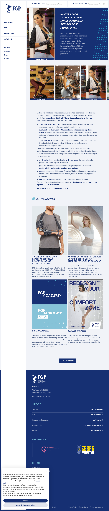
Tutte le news (68, 361)
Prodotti (8, 22)
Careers (7, 51)
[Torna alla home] (13, 8)
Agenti (34, 475)
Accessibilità (37, 481)
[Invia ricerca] (29, 4)
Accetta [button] (25, 500)
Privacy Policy (72, 507)
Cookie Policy (83, 507)
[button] (46, 471)
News (6, 55)
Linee (6, 28)
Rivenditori (9, 33)
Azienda (7, 47)
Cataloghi (8, 39)
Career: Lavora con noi (41, 471)
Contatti (7, 59)
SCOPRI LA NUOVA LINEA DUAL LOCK (52, 189)
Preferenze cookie (96, 507)
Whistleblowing (38, 478)
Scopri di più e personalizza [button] (25, 505)
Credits (54, 507)
